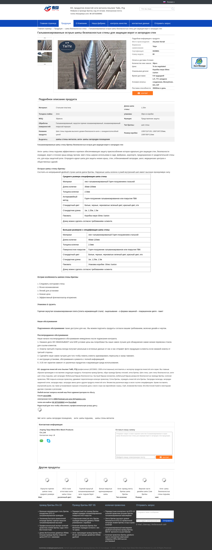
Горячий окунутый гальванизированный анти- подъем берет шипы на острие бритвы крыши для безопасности (86, 492)
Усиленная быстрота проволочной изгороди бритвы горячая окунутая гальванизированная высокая (52, 521)
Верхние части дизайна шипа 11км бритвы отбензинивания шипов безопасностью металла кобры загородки (144, 492)
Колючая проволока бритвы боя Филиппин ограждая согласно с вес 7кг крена (85, 528)
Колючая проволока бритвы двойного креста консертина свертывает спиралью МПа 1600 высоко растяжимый (119, 538)
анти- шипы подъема (83, 418)
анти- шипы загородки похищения (56, 418)
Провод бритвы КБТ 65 (84, 505)
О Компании (81, 23)
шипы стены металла (104, 418)
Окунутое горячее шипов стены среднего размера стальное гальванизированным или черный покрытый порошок (47, 492)
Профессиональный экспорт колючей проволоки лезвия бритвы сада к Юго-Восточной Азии (54, 528)
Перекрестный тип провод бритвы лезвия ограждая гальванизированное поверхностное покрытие (87, 513)
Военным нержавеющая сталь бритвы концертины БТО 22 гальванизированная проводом (54, 513)
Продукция (66, 23)
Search (173, 9)
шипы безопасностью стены (76, 29)
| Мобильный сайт (158, 524)
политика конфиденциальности (51, 548)
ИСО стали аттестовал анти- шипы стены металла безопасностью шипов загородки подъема (66, 492)
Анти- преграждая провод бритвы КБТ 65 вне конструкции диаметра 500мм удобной (86, 535)
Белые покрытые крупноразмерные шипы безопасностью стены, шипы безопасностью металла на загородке (105, 492)
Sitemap (146, 524)
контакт (144, 93)
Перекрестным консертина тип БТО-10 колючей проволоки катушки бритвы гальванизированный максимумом (120, 513)
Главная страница (48, 23)
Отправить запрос (162, 23)
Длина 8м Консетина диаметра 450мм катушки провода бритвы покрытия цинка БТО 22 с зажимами (54, 535)
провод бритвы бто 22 (50, 505)
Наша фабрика (98, 23)
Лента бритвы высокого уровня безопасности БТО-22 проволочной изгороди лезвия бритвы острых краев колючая (120, 522)
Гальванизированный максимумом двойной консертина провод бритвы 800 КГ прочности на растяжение (119, 530)
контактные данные (140, 23)
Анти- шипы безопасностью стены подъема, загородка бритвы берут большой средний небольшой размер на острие (164, 492)
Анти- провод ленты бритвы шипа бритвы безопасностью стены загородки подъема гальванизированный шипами (125, 492)
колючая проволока (115, 505)
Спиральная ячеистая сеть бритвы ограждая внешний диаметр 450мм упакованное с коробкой (85, 521)
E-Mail (139, 524)
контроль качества (118, 23)
